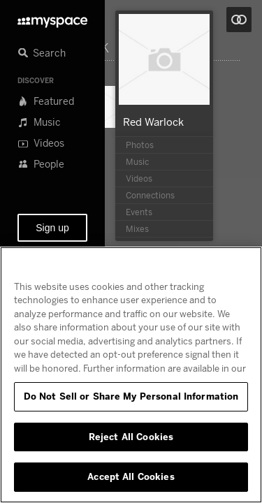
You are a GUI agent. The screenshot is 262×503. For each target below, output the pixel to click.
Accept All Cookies (130, 476)
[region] (131, 375)
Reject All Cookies (131, 436)
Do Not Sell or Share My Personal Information (131, 396)
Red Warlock (153, 122)
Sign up (52, 227)
